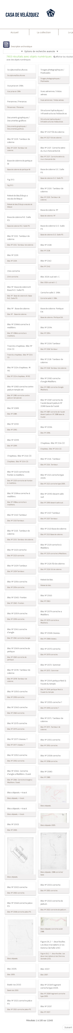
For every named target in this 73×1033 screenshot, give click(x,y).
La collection (44, 32)
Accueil (15, 32)
